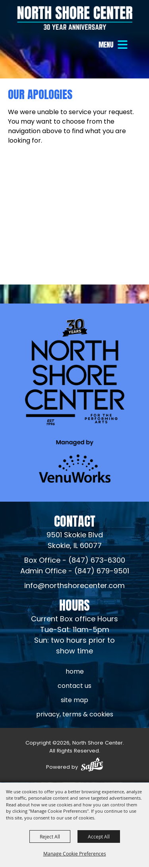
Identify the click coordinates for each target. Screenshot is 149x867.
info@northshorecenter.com (74, 586)
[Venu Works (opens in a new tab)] (74, 461)
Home (75, 672)
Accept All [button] (99, 836)
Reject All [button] (50, 836)
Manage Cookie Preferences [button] (74, 853)
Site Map (74, 700)
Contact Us (74, 686)
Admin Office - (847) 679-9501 (74, 571)
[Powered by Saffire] (92, 765)
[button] (114, 45)
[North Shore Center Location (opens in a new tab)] (74, 541)
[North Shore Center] (74, 18)
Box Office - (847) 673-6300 (74, 561)
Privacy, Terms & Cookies (74, 715)
